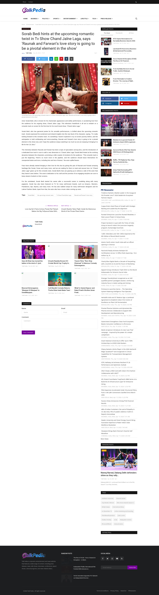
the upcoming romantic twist (45, 195)
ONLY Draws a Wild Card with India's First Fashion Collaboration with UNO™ (118, 372)
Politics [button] (46, 19)
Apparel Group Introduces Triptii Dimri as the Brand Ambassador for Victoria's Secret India (119, 271)
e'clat (115, 520)
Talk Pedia (27, 53)
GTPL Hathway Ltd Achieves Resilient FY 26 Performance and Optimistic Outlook (115, 363)
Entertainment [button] (70, 19)
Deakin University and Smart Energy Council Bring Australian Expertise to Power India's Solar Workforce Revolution (118, 422)
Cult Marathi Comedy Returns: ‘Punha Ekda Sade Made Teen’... (59, 289)
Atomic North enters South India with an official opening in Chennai (117, 243)
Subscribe (132, 567)
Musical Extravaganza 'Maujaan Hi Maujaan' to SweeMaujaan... (30, 290)
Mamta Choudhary (118, 63)
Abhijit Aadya (106, 507)
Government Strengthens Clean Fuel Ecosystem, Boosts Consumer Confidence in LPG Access (117, 323)
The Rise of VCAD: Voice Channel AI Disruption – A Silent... (85, 559)
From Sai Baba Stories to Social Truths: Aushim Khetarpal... (123, 70)
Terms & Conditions (103, 591)
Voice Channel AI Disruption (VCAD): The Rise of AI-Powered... (125, 60)
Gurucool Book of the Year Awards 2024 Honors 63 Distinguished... (124, 151)
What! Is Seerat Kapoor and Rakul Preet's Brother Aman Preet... (84, 290)
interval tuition (118, 524)
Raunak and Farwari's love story (83, 195)
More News (105, 439)
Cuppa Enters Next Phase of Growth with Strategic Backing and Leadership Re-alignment (118, 207)
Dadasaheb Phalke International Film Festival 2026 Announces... (84, 568)
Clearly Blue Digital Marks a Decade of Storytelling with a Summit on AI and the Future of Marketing (118, 262)
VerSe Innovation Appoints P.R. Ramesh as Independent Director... (85, 577)
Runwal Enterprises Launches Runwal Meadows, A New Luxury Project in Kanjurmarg (118, 216)
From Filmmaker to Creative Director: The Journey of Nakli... (123, 80)
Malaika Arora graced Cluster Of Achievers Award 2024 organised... (124, 141)
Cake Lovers (121, 515)
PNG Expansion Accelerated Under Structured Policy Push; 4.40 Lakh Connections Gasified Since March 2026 (119, 392)
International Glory (118, 507)
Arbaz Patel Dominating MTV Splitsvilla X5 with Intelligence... (123, 171)
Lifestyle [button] (85, 19)
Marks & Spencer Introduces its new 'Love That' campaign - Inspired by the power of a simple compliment (117, 332)
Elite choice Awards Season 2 (125, 503)
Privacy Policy (114, 591)
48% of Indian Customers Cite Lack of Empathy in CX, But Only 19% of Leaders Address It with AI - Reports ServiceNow (118, 411)
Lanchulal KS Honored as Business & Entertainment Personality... (124, 50)
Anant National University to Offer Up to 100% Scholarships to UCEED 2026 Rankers (117, 342)
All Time (131, 33)
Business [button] (35, 19)
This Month (119, 33)
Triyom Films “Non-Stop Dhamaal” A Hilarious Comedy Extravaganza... (85, 263)
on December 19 (107, 511)
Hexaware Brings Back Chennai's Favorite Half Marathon (116, 432)
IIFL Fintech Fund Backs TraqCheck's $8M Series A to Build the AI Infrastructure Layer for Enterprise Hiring (119, 381)
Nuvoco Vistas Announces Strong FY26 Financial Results (117, 402)
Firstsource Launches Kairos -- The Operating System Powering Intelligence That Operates (116, 290)
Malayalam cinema (125, 520)
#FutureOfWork (106, 524)
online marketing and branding (123, 511)
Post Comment (28, 332)
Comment (25, 317)
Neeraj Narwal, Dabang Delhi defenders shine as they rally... (118, 474)
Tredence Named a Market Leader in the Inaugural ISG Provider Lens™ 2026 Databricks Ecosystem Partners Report (118, 195)
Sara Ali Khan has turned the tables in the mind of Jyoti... (32, 262)
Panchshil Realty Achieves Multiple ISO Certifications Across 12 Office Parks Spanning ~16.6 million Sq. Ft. (118, 253)
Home (25, 19)
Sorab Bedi (31, 195)
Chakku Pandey (106, 520)
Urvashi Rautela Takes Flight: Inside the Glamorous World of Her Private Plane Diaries (78, 210)
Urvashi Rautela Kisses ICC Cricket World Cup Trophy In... (59, 262)
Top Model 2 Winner (108, 503)
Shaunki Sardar (120, 498)
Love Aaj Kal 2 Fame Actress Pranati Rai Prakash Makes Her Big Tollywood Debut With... (41, 210)
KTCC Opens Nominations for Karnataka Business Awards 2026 (124, 40)
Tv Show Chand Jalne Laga (64, 195)
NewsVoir (123, 591)
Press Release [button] (107, 19)
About (24, 2)
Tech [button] (94, 19)
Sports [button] (56, 19)
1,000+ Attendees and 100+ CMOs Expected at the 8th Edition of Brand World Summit (118, 235)
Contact (30, 2)
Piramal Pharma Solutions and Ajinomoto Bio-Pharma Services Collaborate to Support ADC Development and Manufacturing (116, 310)
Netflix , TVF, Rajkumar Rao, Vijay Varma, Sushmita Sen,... (123, 161)
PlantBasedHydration (108, 515)
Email (63, 308)
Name (24, 308)
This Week (107, 33)
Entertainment (30, 24)
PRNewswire (132, 591)
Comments (27, 304)
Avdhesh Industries (107, 498)
